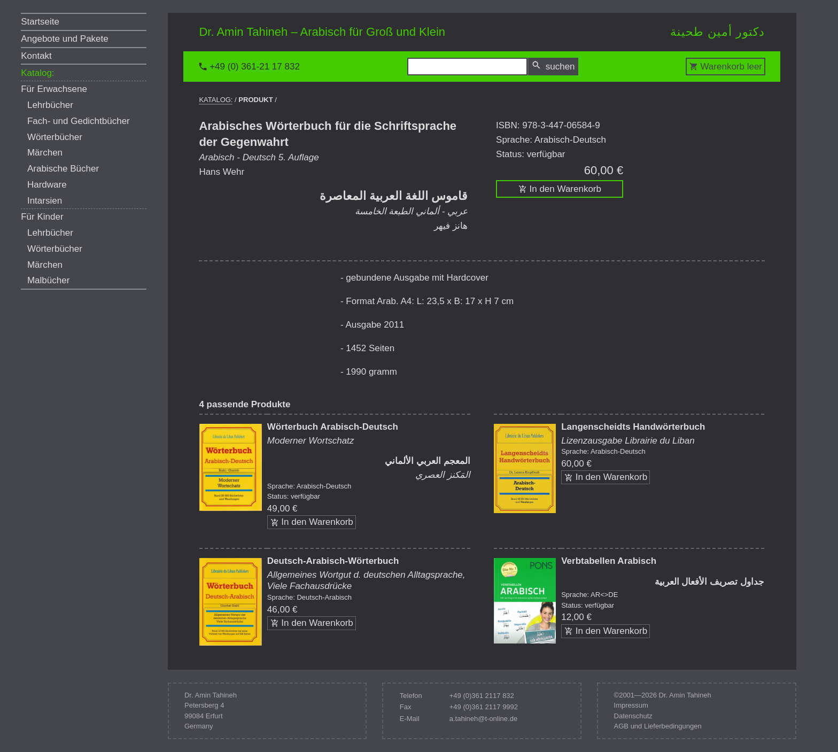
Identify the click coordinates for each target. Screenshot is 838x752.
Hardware (47, 185)
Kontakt (36, 56)
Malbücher (48, 280)
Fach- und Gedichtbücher (78, 121)
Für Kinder (42, 217)
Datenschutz (633, 716)
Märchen (45, 153)
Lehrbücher (50, 105)
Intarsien (44, 201)
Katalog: (37, 73)
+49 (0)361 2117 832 (481, 696)
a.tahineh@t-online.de (483, 719)
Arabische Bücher (63, 169)
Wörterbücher (54, 137)
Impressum (631, 705)
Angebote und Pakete (64, 39)
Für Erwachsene (54, 89)
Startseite (40, 22)
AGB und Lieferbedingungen (658, 726)
